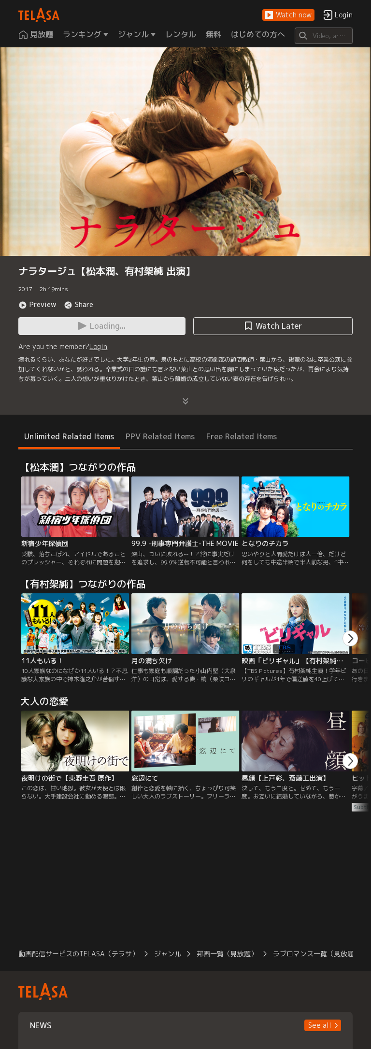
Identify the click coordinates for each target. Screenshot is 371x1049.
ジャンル (167, 953)
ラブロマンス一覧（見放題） (317, 953)
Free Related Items (241, 436)
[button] (288, 15)
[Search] (323, 36)
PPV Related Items (160, 436)
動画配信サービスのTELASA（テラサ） (78, 953)
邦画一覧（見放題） (227, 953)
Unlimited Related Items (69, 436)
